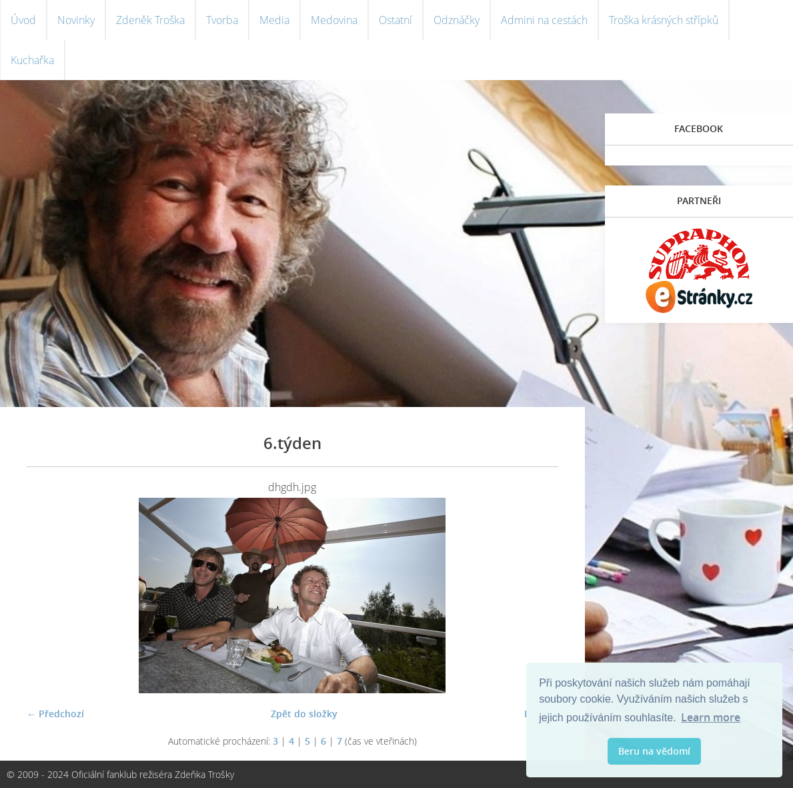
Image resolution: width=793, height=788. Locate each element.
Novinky (76, 20)
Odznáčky (457, 20)
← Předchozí (55, 713)
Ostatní (395, 20)
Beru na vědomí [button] (654, 751)
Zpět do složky (304, 713)
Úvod (23, 20)
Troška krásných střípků (663, 20)
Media (274, 20)
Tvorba (222, 20)
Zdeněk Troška (150, 20)
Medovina (334, 20)
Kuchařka (32, 60)
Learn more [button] (710, 717)
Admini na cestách (544, 20)
